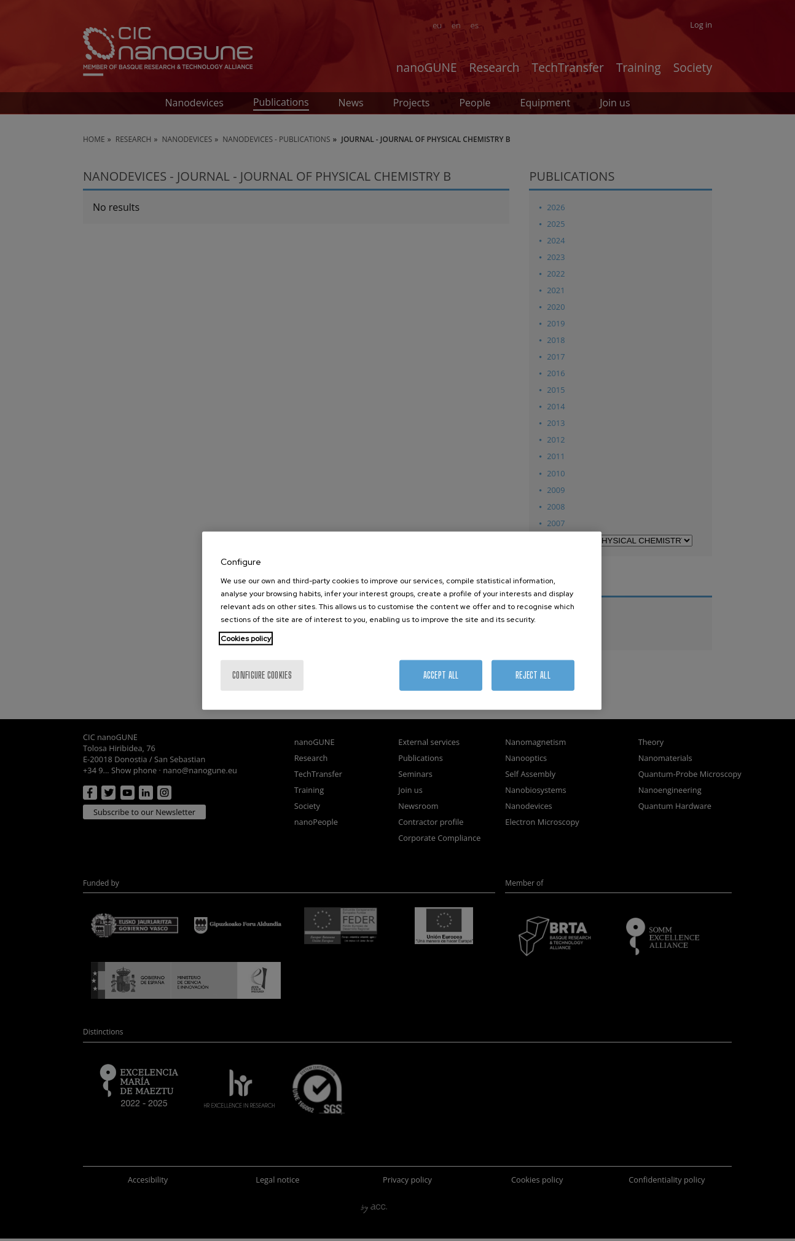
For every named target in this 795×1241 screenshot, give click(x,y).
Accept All (441, 675)
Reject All (532, 675)
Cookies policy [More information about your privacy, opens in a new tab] (246, 639)
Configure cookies (262, 675)
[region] (401, 620)
